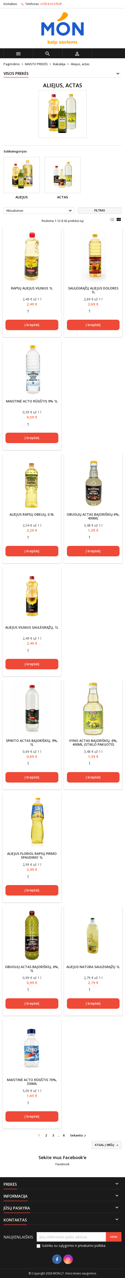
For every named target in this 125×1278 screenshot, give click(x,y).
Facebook (62, 1164)
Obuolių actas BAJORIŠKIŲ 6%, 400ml (93, 516)
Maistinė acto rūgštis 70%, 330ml (32, 1081)
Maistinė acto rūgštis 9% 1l (32, 401)
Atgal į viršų (107, 1145)
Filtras (99, 210)
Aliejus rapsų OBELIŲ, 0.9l (32, 514)
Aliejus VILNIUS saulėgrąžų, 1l (31, 627)
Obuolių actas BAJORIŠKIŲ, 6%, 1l (32, 969)
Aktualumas (39, 211)
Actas (62, 197)
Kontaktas (10, 4)
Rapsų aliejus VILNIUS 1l (32, 288)
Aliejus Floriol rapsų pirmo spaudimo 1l (32, 855)
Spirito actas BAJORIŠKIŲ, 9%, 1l (32, 742)
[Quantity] (28, 311)
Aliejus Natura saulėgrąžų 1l (93, 967)
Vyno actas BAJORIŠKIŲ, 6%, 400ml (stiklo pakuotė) (93, 742)
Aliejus (21, 197)
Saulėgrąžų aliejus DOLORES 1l (93, 290)
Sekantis (78, 1135)
